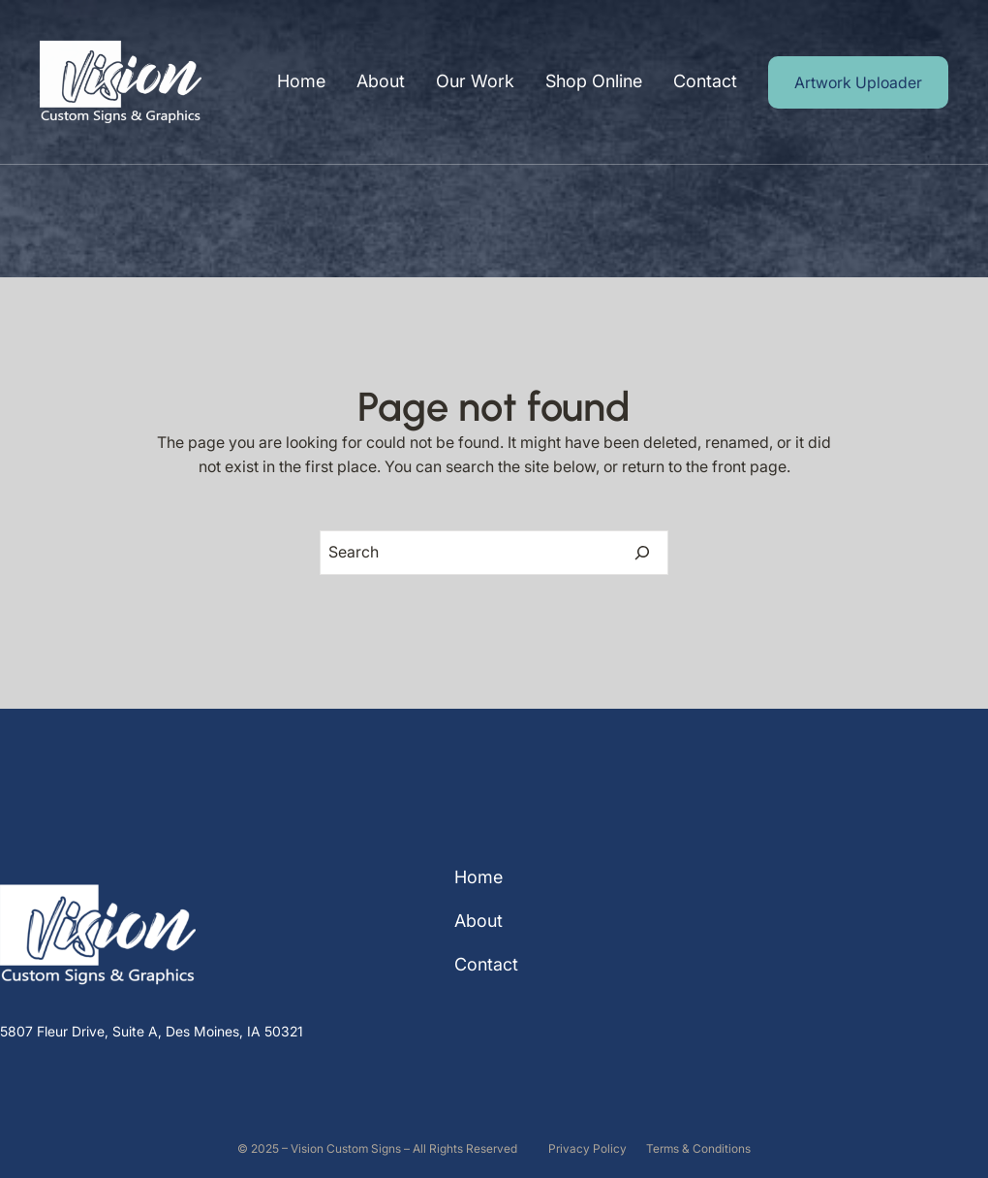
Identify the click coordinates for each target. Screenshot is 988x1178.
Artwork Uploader (858, 82)
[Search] (642, 552)
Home (301, 81)
